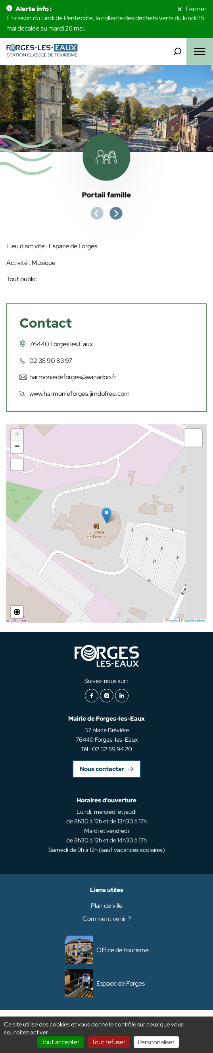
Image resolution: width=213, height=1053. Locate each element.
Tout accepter (60, 1042)
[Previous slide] (97, 213)
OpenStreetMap (194, 620)
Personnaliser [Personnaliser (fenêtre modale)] (156, 1042)
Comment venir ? (107, 919)
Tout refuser (109, 1042)
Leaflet (171, 620)
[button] (106, 515)
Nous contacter (102, 769)
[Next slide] (116, 213)
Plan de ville (107, 905)
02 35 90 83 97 (50, 361)
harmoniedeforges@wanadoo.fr (73, 377)
